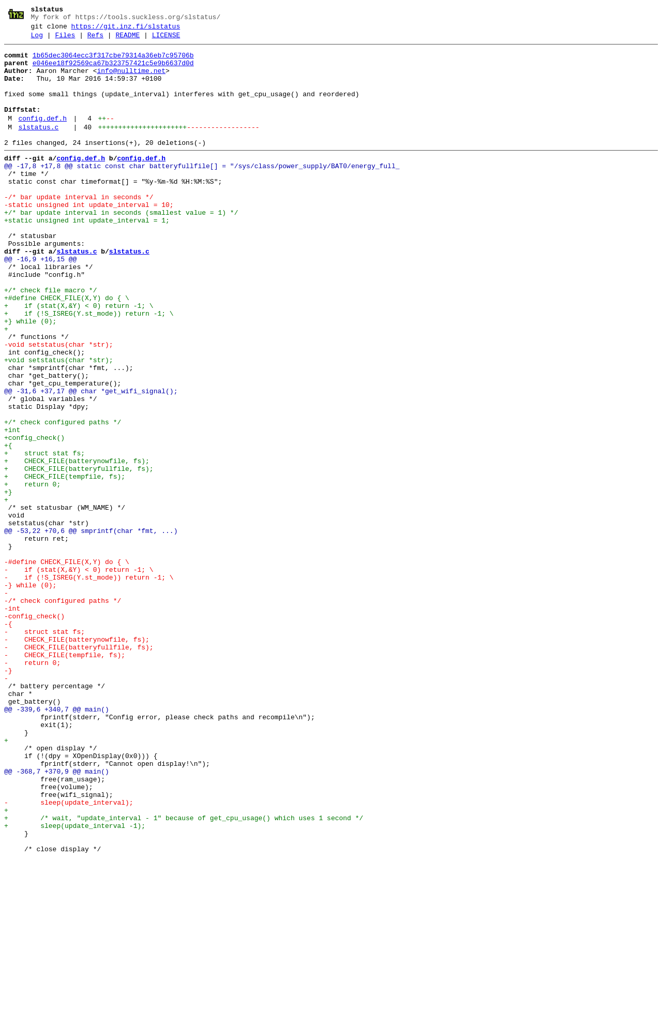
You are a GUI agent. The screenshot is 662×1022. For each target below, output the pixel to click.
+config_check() (34, 517)
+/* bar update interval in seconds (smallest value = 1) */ (121, 246)
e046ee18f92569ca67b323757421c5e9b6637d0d (113, 71)
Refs (95, 40)
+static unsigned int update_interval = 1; (87, 256)
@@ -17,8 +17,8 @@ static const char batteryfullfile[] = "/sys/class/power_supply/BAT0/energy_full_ (201, 191)
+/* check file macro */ (50, 340)
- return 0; (32, 787)
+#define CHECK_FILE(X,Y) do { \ (66, 349)
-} (8, 796)
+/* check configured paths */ (62, 498)
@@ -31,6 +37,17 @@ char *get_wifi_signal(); (90, 461)
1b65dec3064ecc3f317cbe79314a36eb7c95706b (113, 61)
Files (65, 40)
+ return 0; (32, 572)
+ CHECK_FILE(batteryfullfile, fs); (79, 554)
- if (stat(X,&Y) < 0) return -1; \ (79, 675)
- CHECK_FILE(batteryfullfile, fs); (79, 768)
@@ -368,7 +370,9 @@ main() (56, 917)
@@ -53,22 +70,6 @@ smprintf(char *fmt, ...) (90, 628)
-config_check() (34, 731)
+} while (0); (30, 377)
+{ (8, 526)
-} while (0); (30, 694)
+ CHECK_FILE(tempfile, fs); (64, 563)
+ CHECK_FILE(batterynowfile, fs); (76, 545)
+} (8, 582)
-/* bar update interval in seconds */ (79, 228)
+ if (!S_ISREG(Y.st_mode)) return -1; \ (89, 368)
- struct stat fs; (44, 749)
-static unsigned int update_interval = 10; (89, 237)
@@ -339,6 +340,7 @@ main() (56, 843)
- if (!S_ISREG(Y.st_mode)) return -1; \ (89, 684)
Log (37, 40)
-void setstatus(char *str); (58, 405)
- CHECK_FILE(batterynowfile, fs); (76, 759)
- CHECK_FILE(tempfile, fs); (64, 777)
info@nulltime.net (131, 80)
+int (12, 507)
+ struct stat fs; (44, 535)
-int (12, 722)
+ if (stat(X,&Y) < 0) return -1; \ (79, 358)
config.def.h (42, 137)
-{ (8, 740)
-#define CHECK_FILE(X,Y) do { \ (66, 666)
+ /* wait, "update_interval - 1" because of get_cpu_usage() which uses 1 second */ (183, 973)
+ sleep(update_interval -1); (74, 982)
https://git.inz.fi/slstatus (125, 29)
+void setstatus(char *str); (58, 423)
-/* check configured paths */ (62, 712)
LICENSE (166, 40)
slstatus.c (38, 147)
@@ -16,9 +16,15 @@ (40, 302)
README (127, 40)
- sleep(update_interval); (68, 954)
